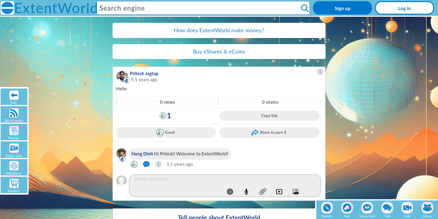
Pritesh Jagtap (144, 73)
